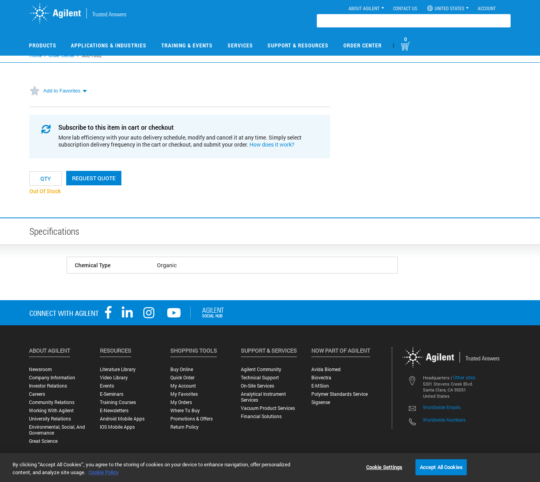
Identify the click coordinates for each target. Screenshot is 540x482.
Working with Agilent (51, 410)
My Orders (181, 402)
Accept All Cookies (441, 466)
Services (240, 45)
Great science (43, 441)
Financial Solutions (261, 416)
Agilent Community (261, 369)
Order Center (362, 45)
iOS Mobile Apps (117, 427)
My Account (183, 386)
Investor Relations (48, 386)
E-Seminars (111, 394)
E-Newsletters (114, 410)
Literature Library (117, 369)
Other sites (464, 377)
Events (107, 386)
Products (42, 45)
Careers (37, 394)
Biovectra (321, 378)
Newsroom (40, 369)
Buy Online (181, 369)
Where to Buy (185, 410)
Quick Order (182, 378)
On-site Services (257, 386)
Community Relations (51, 402)
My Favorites (184, 394)
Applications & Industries (108, 45)
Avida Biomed (326, 369)
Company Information (52, 378)
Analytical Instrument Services (263, 397)
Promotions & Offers (191, 419)
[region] (270, 467)
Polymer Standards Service (339, 394)
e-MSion (320, 386)
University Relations (50, 419)
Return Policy (184, 427)
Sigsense (320, 402)
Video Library (114, 378)
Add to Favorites (62, 91)
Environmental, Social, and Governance (57, 430)
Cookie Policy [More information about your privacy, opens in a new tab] (103, 472)
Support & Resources (298, 45)
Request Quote (94, 178)
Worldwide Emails (442, 407)
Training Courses (118, 402)
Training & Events (187, 45)
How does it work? (271, 144)
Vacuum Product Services (268, 408)
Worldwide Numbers (444, 420)
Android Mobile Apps (122, 419)
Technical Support (260, 378)
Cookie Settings (384, 466)
